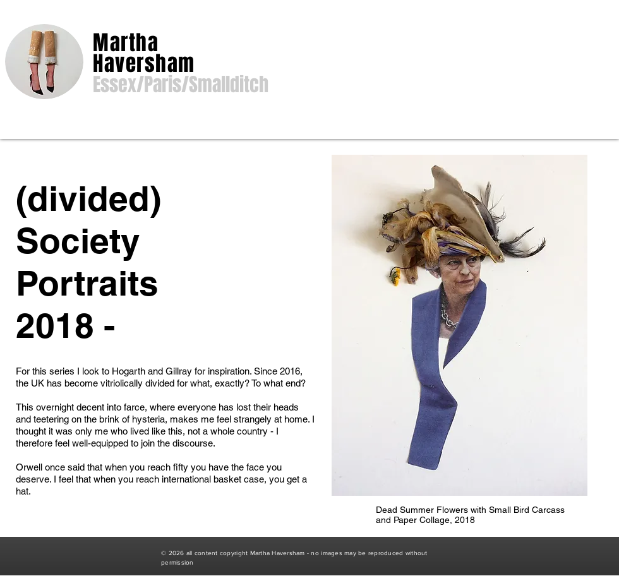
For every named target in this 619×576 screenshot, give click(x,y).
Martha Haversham (144, 53)
